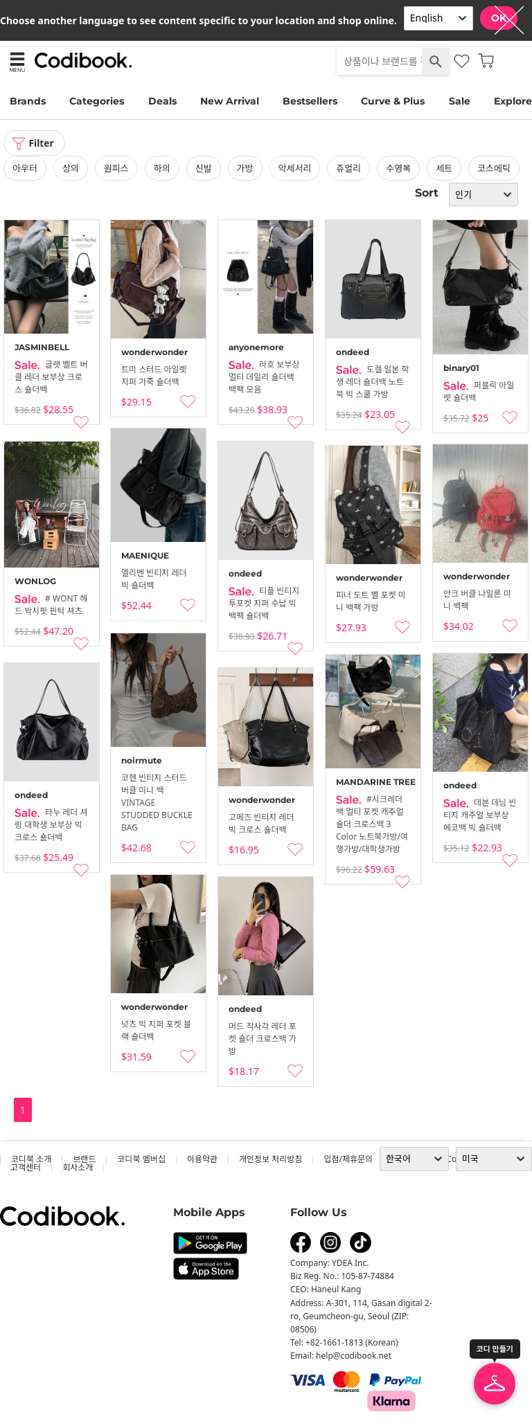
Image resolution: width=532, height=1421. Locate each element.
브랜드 (84, 1159)
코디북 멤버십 (141, 1159)
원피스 (116, 168)
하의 (162, 168)
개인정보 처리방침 (270, 1159)
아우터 (24, 168)
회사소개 (77, 1167)
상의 (70, 168)
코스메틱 (494, 168)
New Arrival (229, 101)
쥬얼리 (348, 168)
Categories (96, 101)
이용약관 (202, 1159)
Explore (513, 101)
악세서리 (295, 168)
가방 (245, 168)
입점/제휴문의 (348, 1159)
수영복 (398, 168)
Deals (162, 101)
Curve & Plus (393, 101)
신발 (203, 168)
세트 (444, 168)
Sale (459, 101)
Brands (28, 101)
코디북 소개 (31, 1159)
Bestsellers (310, 101)
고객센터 (25, 1167)
